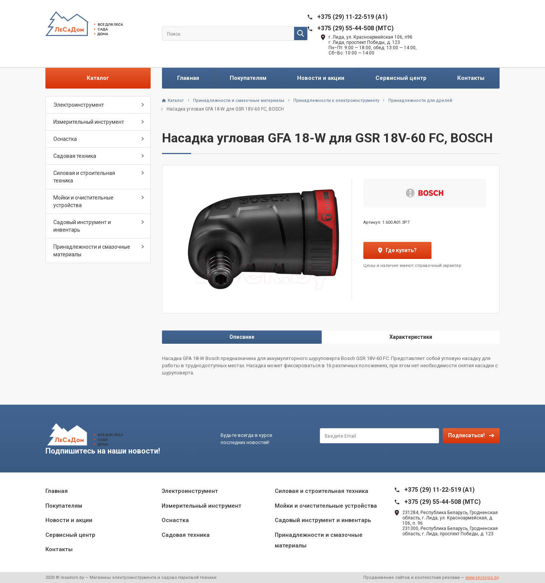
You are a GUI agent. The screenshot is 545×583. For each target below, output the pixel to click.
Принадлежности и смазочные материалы (91, 250)
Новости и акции (320, 78)
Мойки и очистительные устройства (83, 201)
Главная (188, 78)
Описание (241, 337)
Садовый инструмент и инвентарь (82, 226)
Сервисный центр (401, 78)
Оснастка (65, 139)
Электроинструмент (78, 105)
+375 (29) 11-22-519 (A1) (352, 16)
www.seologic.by (482, 577)
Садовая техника (74, 156)
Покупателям (248, 78)
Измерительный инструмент (88, 122)
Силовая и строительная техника (84, 177)
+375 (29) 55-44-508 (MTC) (355, 28)
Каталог (98, 78)
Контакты (470, 78)
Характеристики (410, 337)
